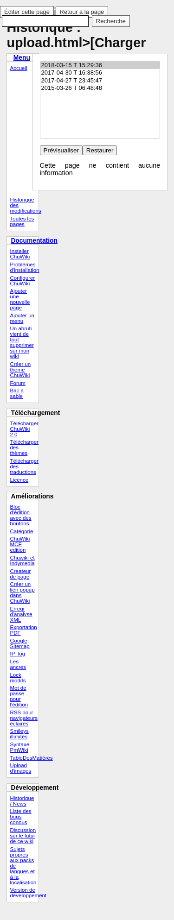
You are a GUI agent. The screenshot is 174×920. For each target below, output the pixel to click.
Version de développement (24, 892)
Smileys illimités (19, 733)
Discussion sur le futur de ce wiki (23, 835)
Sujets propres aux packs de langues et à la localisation (23, 865)
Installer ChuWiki (20, 253)
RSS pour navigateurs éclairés (24, 718)
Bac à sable (16, 393)
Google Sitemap (19, 643)
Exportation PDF (23, 630)
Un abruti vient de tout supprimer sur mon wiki (21, 342)
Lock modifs (18, 677)
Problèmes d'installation (24, 267)
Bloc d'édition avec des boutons (20, 515)
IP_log (17, 653)
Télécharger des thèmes (24, 447)
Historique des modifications (24, 205)
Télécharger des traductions (24, 466)
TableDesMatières (24, 758)
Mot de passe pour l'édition (19, 696)
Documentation (34, 240)
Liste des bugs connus (20, 816)
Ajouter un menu (22, 318)
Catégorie (21, 531)
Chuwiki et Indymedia (22, 560)
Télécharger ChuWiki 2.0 (24, 429)
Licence (19, 480)
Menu (21, 57)
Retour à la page (82, 11)
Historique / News (22, 801)
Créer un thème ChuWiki (20, 369)
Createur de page (20, 574)
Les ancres (18, 664)
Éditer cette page (27, 11)
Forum (17, 383)
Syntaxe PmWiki (19, 747)
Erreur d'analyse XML (21, 614)
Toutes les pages (22, 221)
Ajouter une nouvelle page (20, 299)
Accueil (18, 68)
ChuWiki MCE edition (20, 544)
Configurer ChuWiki (22, 280)
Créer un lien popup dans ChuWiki (22, 592)
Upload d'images (20, 768)
